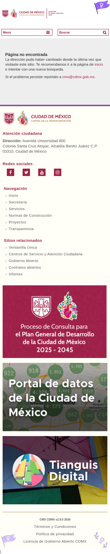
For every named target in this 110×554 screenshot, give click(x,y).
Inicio (13, 195)
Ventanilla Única (23, 247)
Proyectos (17, 222)
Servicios (17, 209)
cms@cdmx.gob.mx (78, 77)
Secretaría (18, 202)
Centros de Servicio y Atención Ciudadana (45, 254)
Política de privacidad (55, 534)
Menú (7, 32)
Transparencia (21, 229)
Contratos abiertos (25, 267)
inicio (99, 64)
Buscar (64, 32)
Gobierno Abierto (23, 261)
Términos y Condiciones (55, 527)
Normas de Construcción (30, 215)
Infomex (16, 274)
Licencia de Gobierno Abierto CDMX (55, 541)
